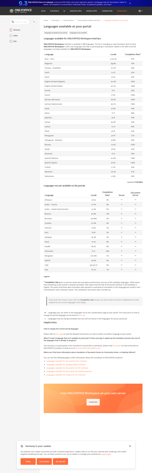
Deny (28, 461)
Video (15, 35)
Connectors (107, 11)
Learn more (106, 454)
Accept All (60, 461)
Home (46, 20)
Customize (44, 461)
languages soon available (78, 33)
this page (59, 334)
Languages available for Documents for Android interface (69, 371)
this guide (117, 345)
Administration (68, 20)
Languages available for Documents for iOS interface (67, 368)
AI (64, 11)
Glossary (16, 30)
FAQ (15, 41)
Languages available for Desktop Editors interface (66, 364)
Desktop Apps (76, 11)
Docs (43, 11)
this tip (82, 315)
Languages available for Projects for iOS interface (66, 375)
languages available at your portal (56, 33)
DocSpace (54, 11)
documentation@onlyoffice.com (87, 348)
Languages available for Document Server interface (66, 361)
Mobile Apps (91, 11)
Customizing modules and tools (89, 20)
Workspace (122, 11)
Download (93, 402)
